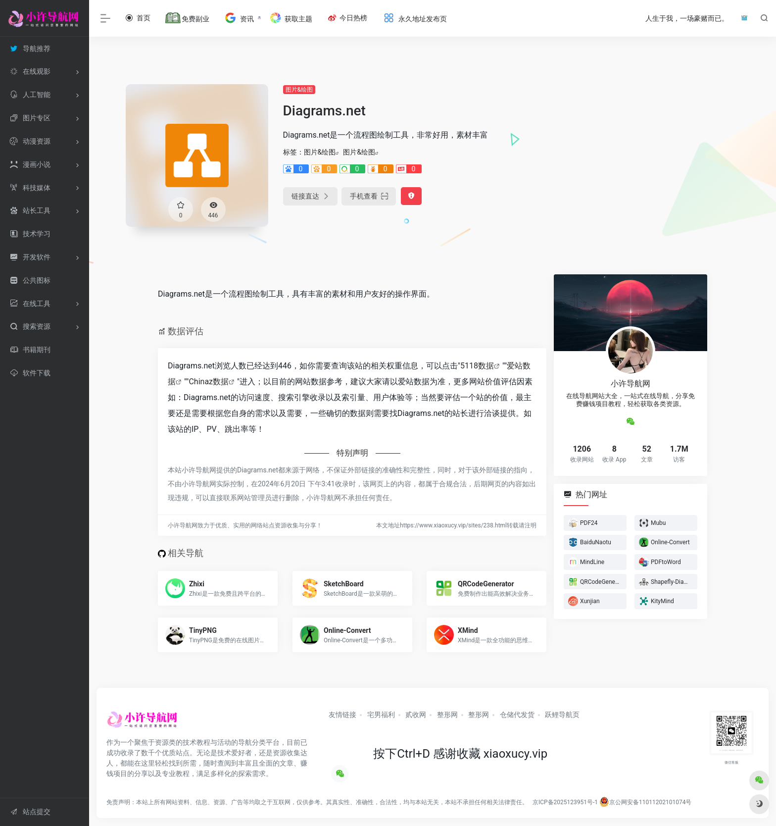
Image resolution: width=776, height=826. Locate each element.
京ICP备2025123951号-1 (564, 802)
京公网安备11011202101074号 (645, 802)
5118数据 (477, 365)
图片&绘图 (299, 89)
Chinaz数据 (209, 381)
